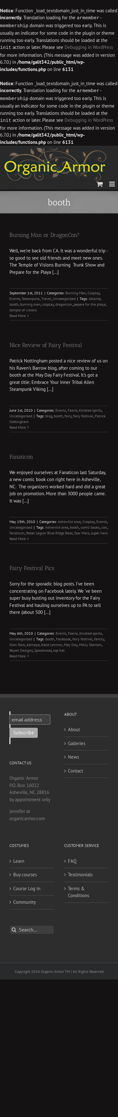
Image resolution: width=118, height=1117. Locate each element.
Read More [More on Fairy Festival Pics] (17, 654)
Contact (75, 769)
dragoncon (63, 302)
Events (14, 296)
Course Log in (26, 887)
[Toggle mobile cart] (100, 182)
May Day (70, 642)
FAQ (72, 859)
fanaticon (17, 531)
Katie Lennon (51, 642)
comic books (90, 525)
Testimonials (80, 873)
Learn (18, 859)
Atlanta (95, 296)
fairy (68, 414)
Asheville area (69, 519)
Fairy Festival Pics (31, 566)
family (99, 637)
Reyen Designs (21, 648)
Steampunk (31, 296)
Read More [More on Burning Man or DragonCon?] (17, 313)
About (74, 728)
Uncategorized (64, 296)
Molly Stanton (90, 642)
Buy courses (25, 873)
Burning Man (75, 291)
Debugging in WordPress (89, 47)
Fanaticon (21, 454)
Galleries (76, 741)
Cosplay (93, 291)
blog (48, 414)
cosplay (48, 302)
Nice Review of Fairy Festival (45, 343)
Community (24, 900)
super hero (99, 531)
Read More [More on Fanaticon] (17, 536)
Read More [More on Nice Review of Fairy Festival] (17, 425)
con (104, 525)
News (73, 755)
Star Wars (81, 531)
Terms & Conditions (78, 890)
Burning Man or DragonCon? (44, 233)
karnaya (33, 642)
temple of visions (23, 308)
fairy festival (83, 414)
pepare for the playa (90, 302)
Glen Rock (17, 642)
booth (14, 302)
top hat (59, 648)
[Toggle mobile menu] (112, 182)
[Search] (14, 927)
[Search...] (31, 927)
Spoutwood (43, 648)
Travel (46, 296)
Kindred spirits (90, 408)
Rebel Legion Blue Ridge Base (49, 531)
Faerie (72, 408)
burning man (30, 302)
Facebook (63, 637)
